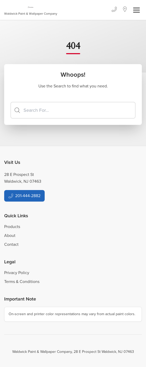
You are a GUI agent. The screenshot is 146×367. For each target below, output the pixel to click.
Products (12, 227)
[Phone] (114, 9)
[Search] (73, 110)
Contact (11, 244)
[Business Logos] (30, 10)
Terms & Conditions (21, 282)
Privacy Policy (16, 273)
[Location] (125, 9)
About (9, 235)
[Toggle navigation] (136, 10)
